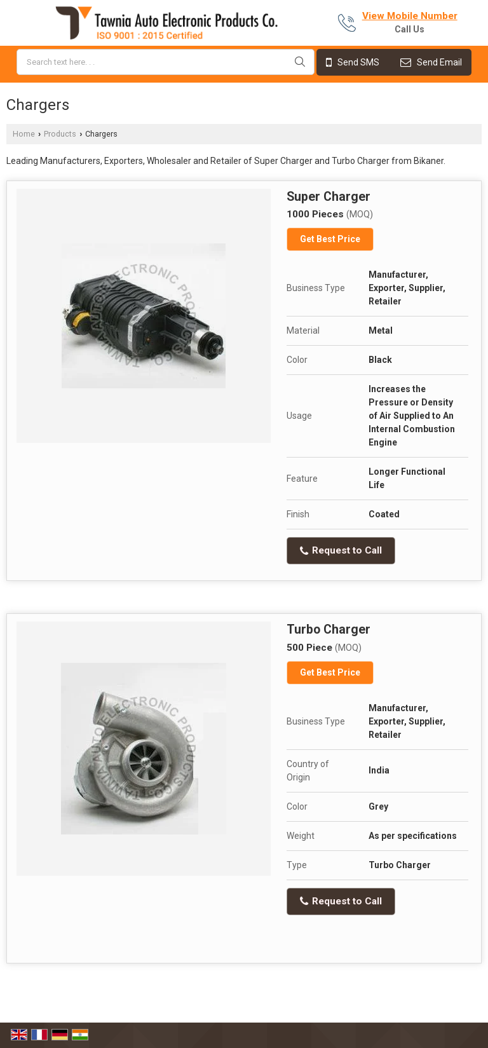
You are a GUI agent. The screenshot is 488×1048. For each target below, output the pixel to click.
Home (24, 134)
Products (60, 134)
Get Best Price (330, 239)
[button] (410, 16)
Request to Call (341, 550)
